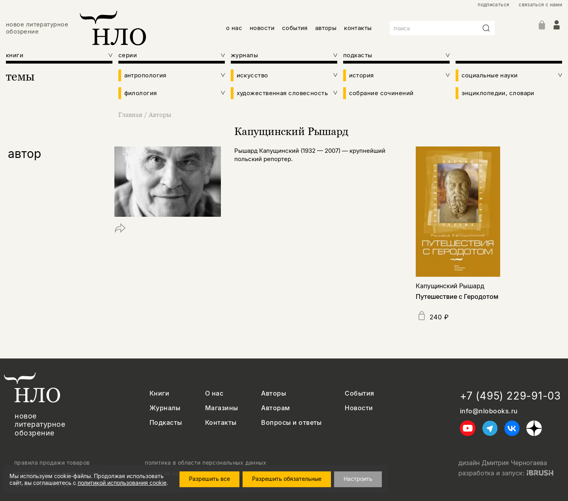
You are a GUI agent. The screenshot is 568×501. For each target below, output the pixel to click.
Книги (159, 393)
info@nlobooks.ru (489, 411)
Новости (359, 408)
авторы (326, 28)
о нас (234, 28)
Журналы (164, 408)
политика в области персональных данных (205, 463)
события (295, 28)
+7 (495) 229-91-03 (510, 396)
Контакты (221, 422)
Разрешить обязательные (286, 478)
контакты (358, 28)
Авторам (275, 408)
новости (262, 28)
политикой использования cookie (122, 482)
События (359, 393)
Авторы (160, 114)
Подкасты (165, 422)
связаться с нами (540, 5)
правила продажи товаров (52, 463)
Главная (131, 114)
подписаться (493, 5)
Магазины (221, 408)
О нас (214, 393)
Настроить (358, 478)
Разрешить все (209, 478)
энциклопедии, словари (498, 93)
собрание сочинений (381, 93)
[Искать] (486, 28)
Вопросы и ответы (291, 422)
